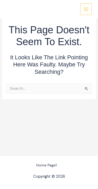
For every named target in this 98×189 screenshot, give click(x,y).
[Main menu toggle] (86, 9)
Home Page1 (46, 165)
